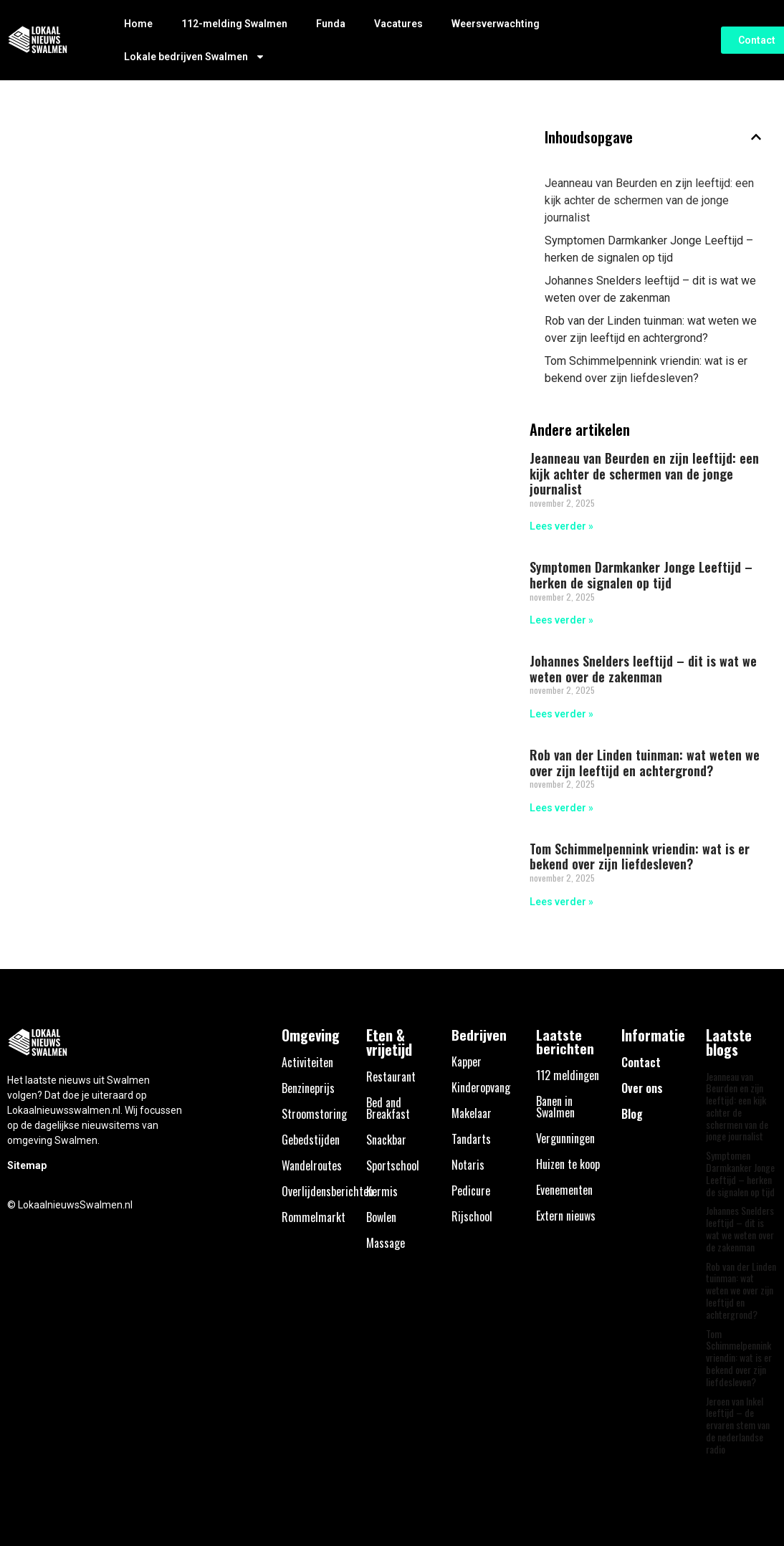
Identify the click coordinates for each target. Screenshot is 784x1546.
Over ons (642, 1088)
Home (138, 23)
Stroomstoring (314, 1113)
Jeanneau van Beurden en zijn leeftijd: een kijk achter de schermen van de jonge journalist (649, 200)
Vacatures (398, 23)
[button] (756, 137)
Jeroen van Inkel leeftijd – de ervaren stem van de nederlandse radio (738, 1424)
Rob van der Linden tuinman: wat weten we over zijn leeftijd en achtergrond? (651, 329)
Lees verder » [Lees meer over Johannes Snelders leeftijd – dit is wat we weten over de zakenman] (561, 714)
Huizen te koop (568, 1164)
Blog (632, 1113)
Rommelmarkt (313, 1217)
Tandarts (471, 1138)
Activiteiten (307, 1062)
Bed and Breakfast (388, 1108)
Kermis (382, 1191)
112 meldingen (567, 1075)
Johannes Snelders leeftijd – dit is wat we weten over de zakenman (650, 289)
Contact (641, 1062)
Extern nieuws (566, 1215)
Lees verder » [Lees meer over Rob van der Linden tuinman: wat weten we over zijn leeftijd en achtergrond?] (561, 807)
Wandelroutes (312, 1165)
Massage (385, 1242)
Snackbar (386, 1139)
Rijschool (471, 1216)
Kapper (466, 1061)
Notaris (467, 1164)
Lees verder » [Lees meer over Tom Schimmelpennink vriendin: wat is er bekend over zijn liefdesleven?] (561, 901)
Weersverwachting (495, 23)
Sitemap (27, 1165)
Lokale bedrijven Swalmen (194, 56)
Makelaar (471, 1113)
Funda (330, 23)
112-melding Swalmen (234, 23)
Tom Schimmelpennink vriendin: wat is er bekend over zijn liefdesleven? (646, 369)
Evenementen (564, 1189)
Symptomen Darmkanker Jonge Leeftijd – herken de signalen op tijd (649, 249)
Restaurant (391, 1076)
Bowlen (381, 1217)
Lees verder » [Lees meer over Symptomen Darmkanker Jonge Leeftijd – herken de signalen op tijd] (561, 620)
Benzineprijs (308, 1088)
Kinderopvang (480, 1087)
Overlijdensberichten (327, 1191)
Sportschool (392, 1165)
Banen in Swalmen (555, 1106)
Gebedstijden (311, 1139)
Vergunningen (565, 1138)
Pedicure (470, 1190)
